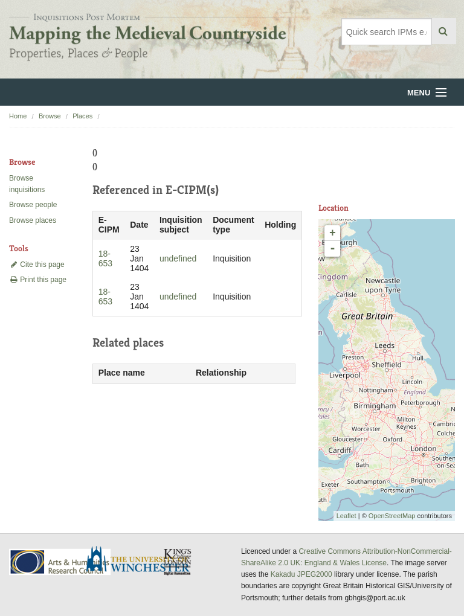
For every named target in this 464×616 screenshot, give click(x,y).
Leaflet (346, 515)
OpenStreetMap (392, 515)
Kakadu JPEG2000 (301, 574)
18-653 (105, 258)
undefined (178, 258)
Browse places (32, 220)
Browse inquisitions (27, 184)
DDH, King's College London (178, 561)
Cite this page (37, 264)
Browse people (33, 205)
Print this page (37, 279)
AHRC (60, 562)
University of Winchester (142, 560)
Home (18, 116)
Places (82, 116)
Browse (50, 116)
